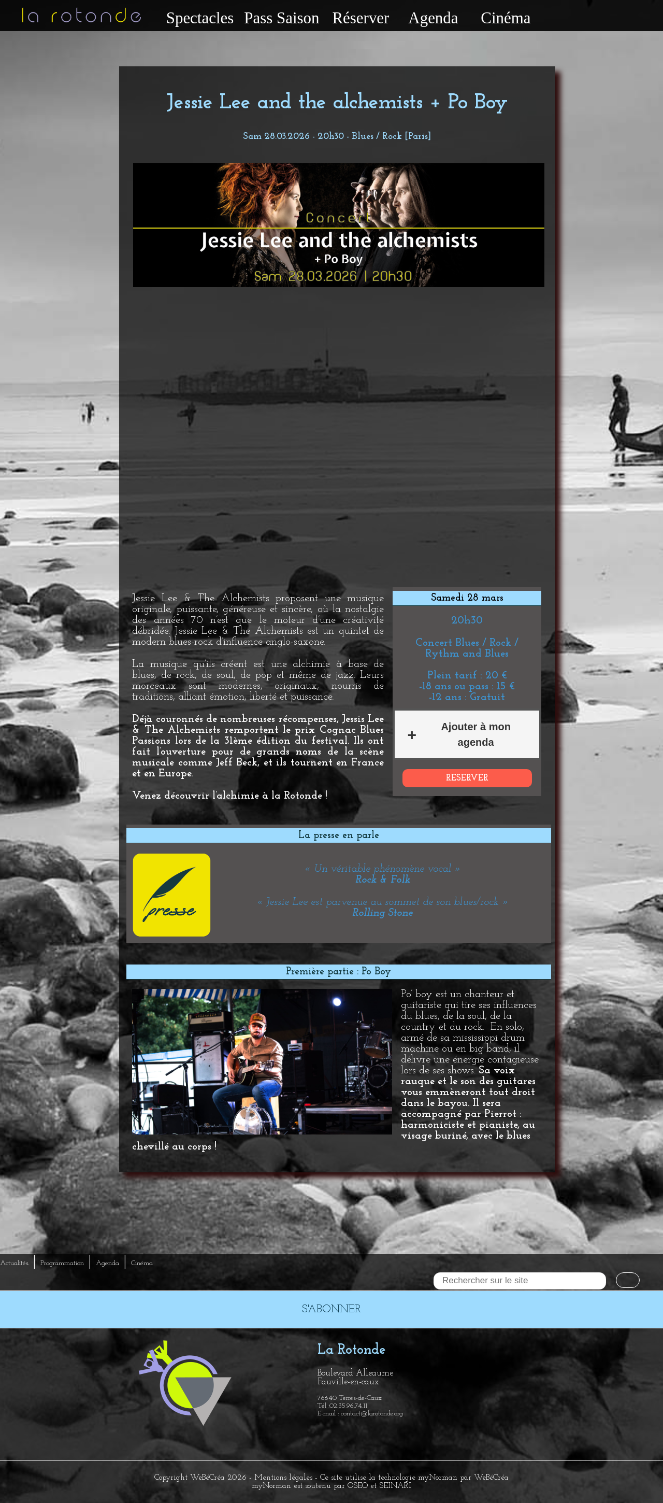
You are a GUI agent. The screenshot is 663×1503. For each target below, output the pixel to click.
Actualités (14, 1263)
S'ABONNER (331, 1309)
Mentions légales (283, 1477)
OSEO (358, 1486)
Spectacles (200, 18)
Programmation (62, 1263)
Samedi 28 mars (467, 598)
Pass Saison (281, 18)
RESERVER (467, 778)
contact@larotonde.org (372, 1413)
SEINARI (395, 1486)
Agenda (433, 18)
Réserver (360, 18)
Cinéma (505, 18)
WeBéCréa (207, 1477)
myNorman (437, 1477)
